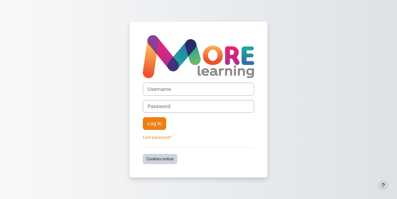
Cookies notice (160, 158)
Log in (154, 124)
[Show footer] (383, 185)
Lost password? (157, 137)
